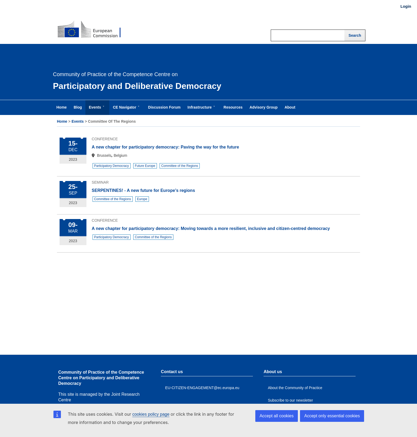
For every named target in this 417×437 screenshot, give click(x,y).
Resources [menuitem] (233, 107)
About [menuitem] (290, 107)
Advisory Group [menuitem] (263, 107)
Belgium (120, 155)
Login (406, 6)
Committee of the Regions (179, 166)
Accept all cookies (277, 416)
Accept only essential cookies (332, 416)
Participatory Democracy (111, 166)
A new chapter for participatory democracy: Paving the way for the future (165, 147)
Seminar (100, 182)
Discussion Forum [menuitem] (164, 107)
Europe (142, 199)
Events (78, 121)
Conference (105, 139)
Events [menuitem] (96, 110)
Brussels (104, 155)
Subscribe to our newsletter (290, 400)
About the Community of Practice (295, 388)
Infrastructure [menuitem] (200, 110)
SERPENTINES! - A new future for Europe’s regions (143, 190)
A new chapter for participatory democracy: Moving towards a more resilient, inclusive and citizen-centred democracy (211, 228)
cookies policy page (150, 414)
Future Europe (145, 166)
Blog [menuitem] (78, 107)
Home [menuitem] (61, 107)
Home (62, 121)
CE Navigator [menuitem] (125, 110)
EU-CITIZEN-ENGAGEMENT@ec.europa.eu (202, 388)
